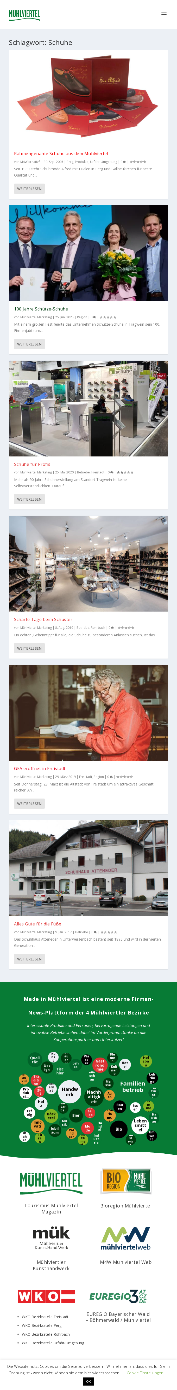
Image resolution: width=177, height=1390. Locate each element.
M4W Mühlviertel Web (126, 1262)
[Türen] (40, 1139)
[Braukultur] (24, 1080)
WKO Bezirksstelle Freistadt (45, 1316)
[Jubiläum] (54, 1130)
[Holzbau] (146, 1061)
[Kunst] (52, 1057)
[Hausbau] (153, 1118)
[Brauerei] (65, 1058)
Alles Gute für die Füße (37, 924)
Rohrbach (98, 627)
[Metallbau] (90, 1112)
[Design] (47, 1067)
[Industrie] (96, 1138)
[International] (51, 1088)
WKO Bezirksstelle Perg (41, 1325)
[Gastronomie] (99, 1065)
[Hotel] (124, 1064)
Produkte (81, 162)
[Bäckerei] (51, 1116)
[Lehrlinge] (152, 1078)
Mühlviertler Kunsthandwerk (51, 1265)
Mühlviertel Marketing (36, 317)
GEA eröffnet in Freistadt (40, 768)
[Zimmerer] (149, 1106)
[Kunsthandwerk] (92, 1078)
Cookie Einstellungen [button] (145, 1372)
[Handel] (99, 1126)
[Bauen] (120, 1106)
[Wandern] (72, 1133)
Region (82, 317)
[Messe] (108, 1083)
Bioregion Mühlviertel (126, 1206)
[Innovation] (37, 1126)
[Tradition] (36, 1081)
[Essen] (135, 1107)
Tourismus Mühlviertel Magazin (51, 1208)
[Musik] (64, 1122)
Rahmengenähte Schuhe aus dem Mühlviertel (61, 153)
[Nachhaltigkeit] (94, 1096)
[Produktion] (26, 1092)
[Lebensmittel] (141, 1126)
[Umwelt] (151, 1136)
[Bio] (119, 1130)
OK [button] (88, 1381)
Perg (70, 162)
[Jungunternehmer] (39, 1091)
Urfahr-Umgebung (103, 162)
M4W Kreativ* (30, 162)
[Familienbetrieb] (132, 1087)
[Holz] (41, 1103)
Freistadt (97, 472)
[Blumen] (113, 1058)
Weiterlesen (29, 188)
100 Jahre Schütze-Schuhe (41, 309)
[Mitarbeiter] (63, 1109)
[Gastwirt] (130, 1140)
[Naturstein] (154, 1093)
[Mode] (87, 1128)
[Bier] (76, 1115)
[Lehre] (76, 1065)
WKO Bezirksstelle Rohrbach (46, 1334)
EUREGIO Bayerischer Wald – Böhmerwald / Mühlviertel (118, 1317)
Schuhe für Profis (32, 464)
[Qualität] (35, 1059)
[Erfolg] (29, 1113)
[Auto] (109, 1095)
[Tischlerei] (60, 1073)
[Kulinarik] (114, 1071)
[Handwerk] (70, 1092)
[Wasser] (86, 1060)
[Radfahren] (24, 1136)
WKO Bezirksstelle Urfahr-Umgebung (53, 1342)
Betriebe (83, 472)
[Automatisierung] (82, 1139)
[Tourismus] (110, 1116)
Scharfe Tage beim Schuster (43, 619)
